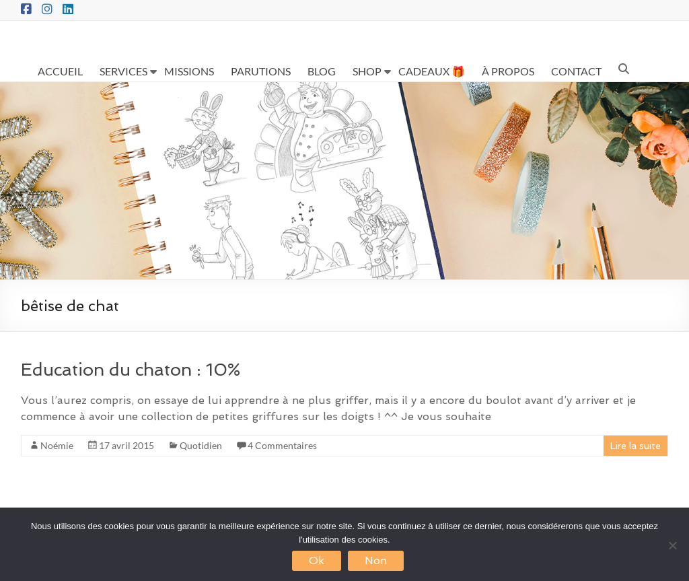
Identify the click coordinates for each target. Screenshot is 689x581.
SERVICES (123, 71)
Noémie (56, 445)
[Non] (672, 545)
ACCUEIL (60, 71)
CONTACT (576, 71)
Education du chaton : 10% (130, 370)
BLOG (321, 71)
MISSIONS (189, 71)
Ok (316, 560)
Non (376, 560)
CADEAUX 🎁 (431, 71)
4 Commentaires (282, 445)
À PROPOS (508, 71)
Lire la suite (635, 445)
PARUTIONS (261, 71)
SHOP (367, 71)
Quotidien (201, 445)
